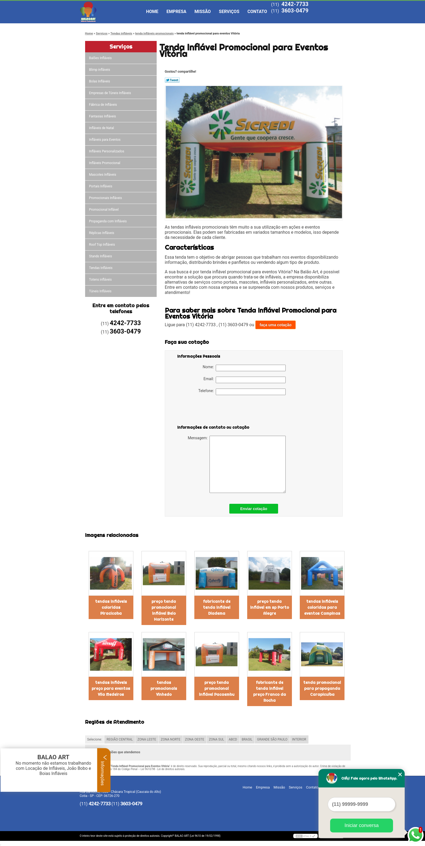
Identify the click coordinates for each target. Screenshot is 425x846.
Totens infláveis (101, 279)
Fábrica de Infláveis (103, 105)
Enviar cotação (253, 509)
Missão (203, 11)
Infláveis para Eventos (105, 140)
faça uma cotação (276, 325)
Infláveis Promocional (105, 163)
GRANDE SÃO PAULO (272, 739)
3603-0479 (294, 10)
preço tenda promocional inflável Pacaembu (216, 688)
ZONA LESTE (146, 739)
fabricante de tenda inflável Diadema (216, 607)
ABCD (233, 739)
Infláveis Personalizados (107, 151)
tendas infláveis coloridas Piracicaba (111, 607)
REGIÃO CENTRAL (120, 739)
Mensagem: (237, 464)
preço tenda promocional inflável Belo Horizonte (164, 610)
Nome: (244, 368)
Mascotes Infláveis (103, 175)
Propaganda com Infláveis (108, 221)
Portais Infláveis (101, 186)
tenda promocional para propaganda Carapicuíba (322, 688)
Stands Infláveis (101, 256)
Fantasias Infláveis (103, 116)
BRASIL (247, 739)
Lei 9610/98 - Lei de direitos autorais (163, 769)
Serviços (229, 11)
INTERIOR (299, 739)
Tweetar (172, 80)
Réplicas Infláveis (102, 233)
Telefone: (242, 392)
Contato (257, 11)
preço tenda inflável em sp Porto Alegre (269, 607)
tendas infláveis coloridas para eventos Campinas (322, 607)
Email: (245, 380)
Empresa (176, 11)
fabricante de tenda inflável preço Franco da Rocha (269, 691)
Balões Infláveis (101, 58)
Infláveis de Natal (102, 128)
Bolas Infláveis (100, 81)
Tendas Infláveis (101, 268)
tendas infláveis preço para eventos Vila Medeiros (111, 688)
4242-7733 (294, 4)
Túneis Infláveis (100, 291)
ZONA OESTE (194, 739)
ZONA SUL (216, 739)
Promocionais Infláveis (106, 198)
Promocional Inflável (104, 209)
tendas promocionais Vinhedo (163, 688)
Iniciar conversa (361, 825)
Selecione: (94, 739)
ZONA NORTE (171, 739)
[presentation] (211, 411)
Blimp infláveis (100, 70)
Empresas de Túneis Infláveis (110, 93)
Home (152, 11)
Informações (104, 770)
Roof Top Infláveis (102, 244)
